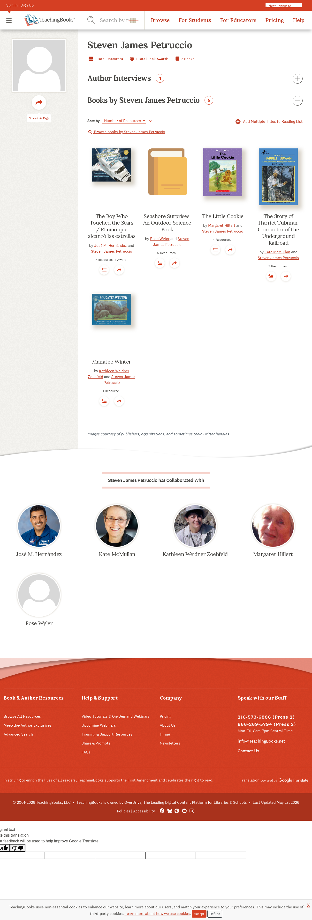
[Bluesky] (169, 811)
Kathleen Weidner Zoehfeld (195, 554)
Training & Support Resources (107, 734)
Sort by (93, 120)
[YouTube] (184, 811)
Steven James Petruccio (111, 251)
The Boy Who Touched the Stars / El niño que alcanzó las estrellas (112, 226)
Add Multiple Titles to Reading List (268, 121)
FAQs (86, 752)
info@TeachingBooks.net (261, 741)
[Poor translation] (17, 848)
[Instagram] (192, 811)
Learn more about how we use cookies (157, 913)
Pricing (274, 20)
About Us (168, 725)
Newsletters (170, 743)
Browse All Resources (22, 716)
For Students (195, 20)
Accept (199, 914)
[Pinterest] (177, 811)
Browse (160, 20)
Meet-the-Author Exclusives (28, 725)
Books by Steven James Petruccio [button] (195, 101)
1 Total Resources (105, 59)
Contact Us (248, 750)
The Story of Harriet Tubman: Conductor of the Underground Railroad (278, 229)
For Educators (238, 20)
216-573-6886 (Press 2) (266, 717)
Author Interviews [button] (195, 79)
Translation (274, 780)
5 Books (184, 59)
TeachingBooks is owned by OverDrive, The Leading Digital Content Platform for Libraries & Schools (161, 802)
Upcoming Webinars (99, 725)
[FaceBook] (162, 811)
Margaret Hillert (221, 225)
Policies (123, 811)
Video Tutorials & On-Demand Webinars (116, 716)
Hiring (165, 734)
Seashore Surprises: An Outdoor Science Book (167, 223)
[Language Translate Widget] (289, 5)
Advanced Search (18, 734)
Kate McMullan (277, 252)
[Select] (124, 121)
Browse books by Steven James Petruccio (126, 131)
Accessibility (144, 811)
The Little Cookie (223, 216)
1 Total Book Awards (149, 59)
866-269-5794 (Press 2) (267, 724)
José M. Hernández (110, 245)
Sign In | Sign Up (20, 5)
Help (298, 20)
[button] (9, 20)
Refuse (215, 914)
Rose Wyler (159, 238)
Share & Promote (96, 743)
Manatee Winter (111, 361)
